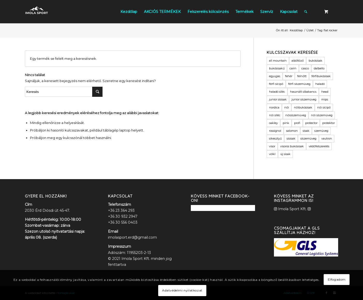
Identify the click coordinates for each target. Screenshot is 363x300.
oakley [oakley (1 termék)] (273, 123)
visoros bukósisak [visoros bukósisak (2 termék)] (292, 146)
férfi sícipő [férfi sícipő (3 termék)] (276, 84)
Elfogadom (337, 279)
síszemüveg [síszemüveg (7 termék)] (308, 138)
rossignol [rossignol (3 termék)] (275, 131)
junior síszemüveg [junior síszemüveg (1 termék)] (304, 99)
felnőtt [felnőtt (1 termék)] (302, 76)
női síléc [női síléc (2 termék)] (274, 115)
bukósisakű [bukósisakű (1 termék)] (277, 68)
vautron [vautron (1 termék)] (326, 138)
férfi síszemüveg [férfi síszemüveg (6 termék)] (299, 84)
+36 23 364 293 (121, 210)
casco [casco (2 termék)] (305, 68)
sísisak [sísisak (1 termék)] (291, 138)
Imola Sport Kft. (292, 209)
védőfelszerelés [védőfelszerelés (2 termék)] (319, 146)
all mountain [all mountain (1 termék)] (278, 60)
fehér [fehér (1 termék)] (288, 76)
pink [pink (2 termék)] (286, 123)
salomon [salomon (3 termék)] (292, 131)
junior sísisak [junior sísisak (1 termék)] (278, 99)
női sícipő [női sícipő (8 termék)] (324, 107)
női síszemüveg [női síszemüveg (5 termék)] (321, 115)
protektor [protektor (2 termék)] (328, 123)
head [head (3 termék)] (324, 91)
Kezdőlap (296, 30)
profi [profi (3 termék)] (297, 123)
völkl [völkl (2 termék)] (272, 154)
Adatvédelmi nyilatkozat (182, 290)
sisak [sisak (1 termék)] (306, 131)
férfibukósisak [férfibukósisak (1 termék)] (321, 76)
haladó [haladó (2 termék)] (320, 84)
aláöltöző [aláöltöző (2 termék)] (298, 60)
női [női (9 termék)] (286, 107)
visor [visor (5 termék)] (272, 146)
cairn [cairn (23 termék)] (292, 68)
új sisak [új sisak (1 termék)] (285, 154)
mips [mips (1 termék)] (324, 99)
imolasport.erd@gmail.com (132, 237)
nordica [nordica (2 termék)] (274, 107)
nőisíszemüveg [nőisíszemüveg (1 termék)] (295, 115)
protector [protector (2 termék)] (311, 123)
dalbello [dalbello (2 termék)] (319, 68)
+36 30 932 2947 (122, 216)
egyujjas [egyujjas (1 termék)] (274, 76)
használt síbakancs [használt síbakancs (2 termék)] (303, 91)
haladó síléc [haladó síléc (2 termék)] (277, 91)
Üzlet (310, 30)
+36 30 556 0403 (122, 222)
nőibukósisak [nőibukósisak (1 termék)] (303, 107)
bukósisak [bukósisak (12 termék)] (315, 60)
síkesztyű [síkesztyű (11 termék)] (275, 138)
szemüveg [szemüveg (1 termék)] (321, 131)
